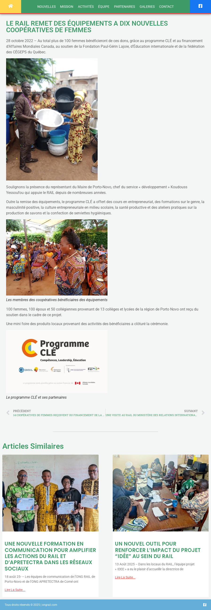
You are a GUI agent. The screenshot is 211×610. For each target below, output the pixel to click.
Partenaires (124, 6)
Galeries (147, 6)
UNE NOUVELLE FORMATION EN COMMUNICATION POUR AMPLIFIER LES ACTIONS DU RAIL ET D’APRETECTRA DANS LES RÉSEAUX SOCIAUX (50, 556)
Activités (86, 6)
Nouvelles (46, 6)
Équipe (103, 6)
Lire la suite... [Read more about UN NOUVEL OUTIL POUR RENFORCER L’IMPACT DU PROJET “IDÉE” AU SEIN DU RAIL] (125, 577)
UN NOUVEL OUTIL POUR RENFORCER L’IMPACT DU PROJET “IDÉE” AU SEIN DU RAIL (158, 550)
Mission (66, 6)
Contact (166, 6)
